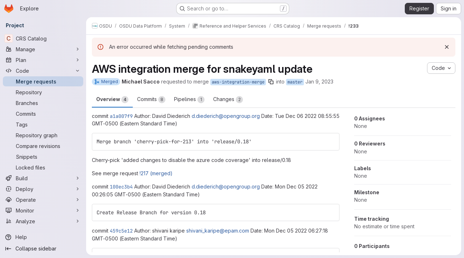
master (295, 82)
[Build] (43, 178)
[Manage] (43, 49)
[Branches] (43, 103)
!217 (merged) (156, 173)
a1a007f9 (121, 116)
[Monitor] (43, 210)
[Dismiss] (446, 47)
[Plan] (43, 60)
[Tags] (43, 124)
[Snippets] (43, 157)
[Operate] (43, 200)
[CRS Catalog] (43, 38)
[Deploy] (43, 189)
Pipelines (189, 99)
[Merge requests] (43, 81)
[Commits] (43, 114)
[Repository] (43, 92)
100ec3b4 (121, 186)
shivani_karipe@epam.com (217, 231)
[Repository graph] (43, 135)
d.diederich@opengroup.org (226, 116)
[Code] (43, 71)
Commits (151, 99)
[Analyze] (43, 221)
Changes (228, 99)
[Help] (43, 237)
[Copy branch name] (271, 81)
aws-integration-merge (238, 82)
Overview (112, 99)
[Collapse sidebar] (43, 249)
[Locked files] (43, 167)
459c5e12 (121, 231)
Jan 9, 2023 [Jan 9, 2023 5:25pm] (319, 81)
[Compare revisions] (43, 146)
